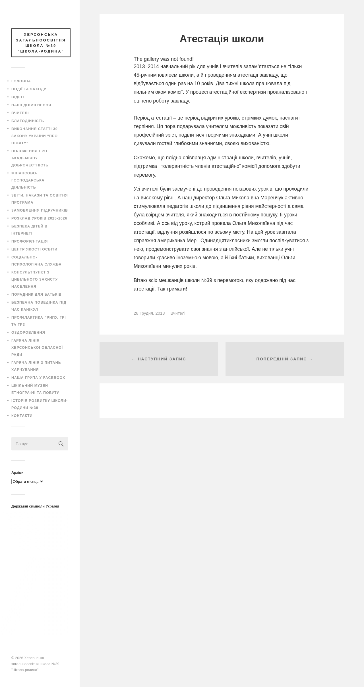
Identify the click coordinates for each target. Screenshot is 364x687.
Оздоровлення (28, 333)
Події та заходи (29, 89)
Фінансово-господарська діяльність (28, 180)
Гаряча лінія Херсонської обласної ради (37, 348)
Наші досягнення (31, 105)
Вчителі (20, 113)
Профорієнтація (29, 241)
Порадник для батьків (36, 294)
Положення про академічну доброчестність (30, 158)
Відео (17, 97)
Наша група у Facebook (38, 378)
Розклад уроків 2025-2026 (39, 218)
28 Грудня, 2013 (149, 313)
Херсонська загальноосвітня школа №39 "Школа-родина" (35, 664)
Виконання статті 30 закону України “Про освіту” (34, 136)
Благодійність (27, 121)
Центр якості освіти (34, 249)
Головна (21, 81)
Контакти (22, 416)
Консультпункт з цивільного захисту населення (34, 279)
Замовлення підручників (39, 210)
